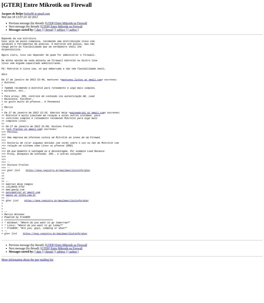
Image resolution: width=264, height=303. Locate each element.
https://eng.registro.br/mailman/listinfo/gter (58, 197)
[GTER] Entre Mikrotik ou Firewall (66, 23)
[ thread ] (49, 29)
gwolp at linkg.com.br (21, 226)
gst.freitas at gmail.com (24, 147)
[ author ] (73, 29)
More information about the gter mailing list (27, 299)
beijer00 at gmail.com (37, 13)
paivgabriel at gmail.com (87, 128)
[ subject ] (61, 29)
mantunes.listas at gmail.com (82, 88)
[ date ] (39, 29)
